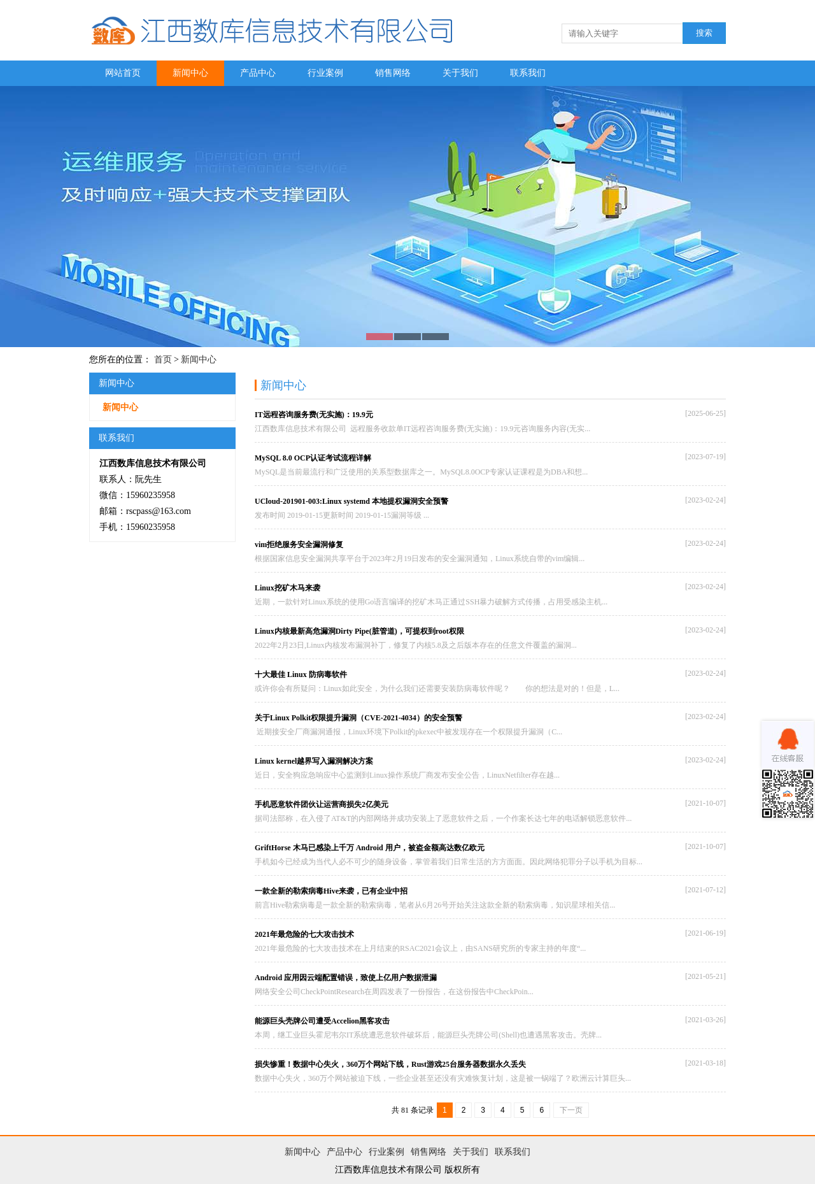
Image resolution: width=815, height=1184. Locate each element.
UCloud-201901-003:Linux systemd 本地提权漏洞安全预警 (351, 501)
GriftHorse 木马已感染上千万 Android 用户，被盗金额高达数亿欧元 (370, 847)
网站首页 (123, 73)
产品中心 (258, 73)
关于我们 (460, 73)
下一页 (571, 1110)
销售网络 (393, 73)
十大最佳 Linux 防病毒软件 (301, 674)
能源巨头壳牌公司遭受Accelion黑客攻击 (322, 1020)
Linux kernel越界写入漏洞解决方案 (314, 761)
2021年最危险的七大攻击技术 (304, 934)
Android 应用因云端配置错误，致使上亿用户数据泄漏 (346, 977)
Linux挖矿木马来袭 (287, 587)
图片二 (407, 216)
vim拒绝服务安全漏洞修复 (299, 544)
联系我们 (528, 73)
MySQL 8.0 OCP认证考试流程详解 (313, 457)
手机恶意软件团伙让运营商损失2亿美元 (321, 804)
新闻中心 (190, 73)
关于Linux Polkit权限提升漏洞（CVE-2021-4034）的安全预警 (358, 717)
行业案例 (325, 73)
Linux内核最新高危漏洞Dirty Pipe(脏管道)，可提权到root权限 (359, 631)
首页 (163, 359)
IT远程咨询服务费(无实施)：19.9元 (314, 414)
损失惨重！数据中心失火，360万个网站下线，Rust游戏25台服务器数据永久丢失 (390, 1064)
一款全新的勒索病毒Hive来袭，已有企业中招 (331, 891)
